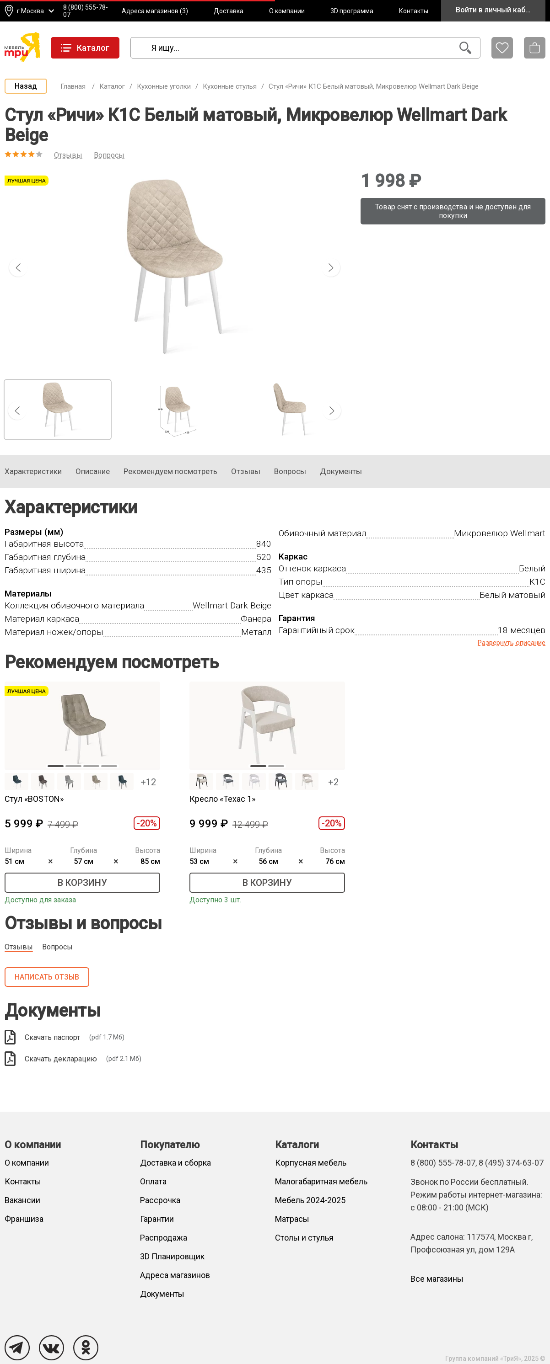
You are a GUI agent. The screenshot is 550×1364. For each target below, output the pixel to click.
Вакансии (22, 1200)
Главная (73, 86)
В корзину (82, 882)
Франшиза (24, 1219)
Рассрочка (160, 1200)
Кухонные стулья (230, 86)
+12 (148, 782)
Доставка (228, 11)
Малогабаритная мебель (321, 1181)
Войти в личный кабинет (498, 9)
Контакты (413, 11)
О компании (287, 11)
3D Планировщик (172, 1256)
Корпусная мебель (310, 1162)
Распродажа (163, 1237)
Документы (162, 1294)
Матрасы (292, 1219)
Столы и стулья (304, 1237)
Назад (26, 86)
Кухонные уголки (164, 86)
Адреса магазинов (175, 1275)
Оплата (153, 1181)
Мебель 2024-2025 (310, 1200)
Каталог (112, 86)
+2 (333, 782)
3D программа (351, 11)
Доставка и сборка (175, 1162)
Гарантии (157, 1219)
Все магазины (437, 1279)
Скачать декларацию (73, 1058)
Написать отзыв (47, 977)
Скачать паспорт (64, 1037)
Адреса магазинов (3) (155, 11)
